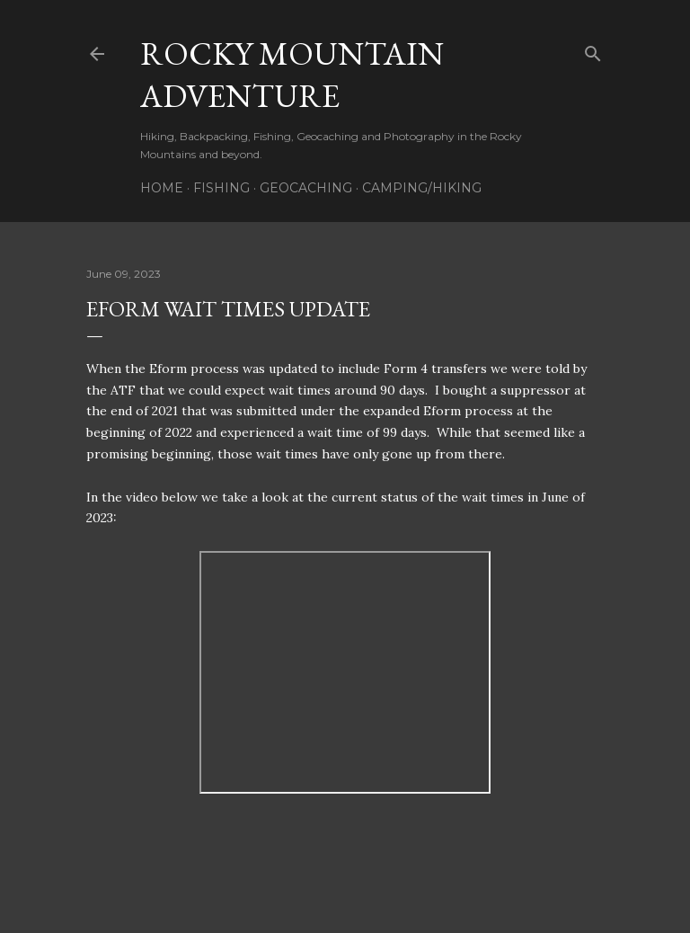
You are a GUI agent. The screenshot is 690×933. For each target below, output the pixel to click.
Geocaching (306, 188)
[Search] (593, 49)
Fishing (221, 188)
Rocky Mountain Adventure (292, 74)
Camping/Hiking (422, 188)
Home (161, 188)
